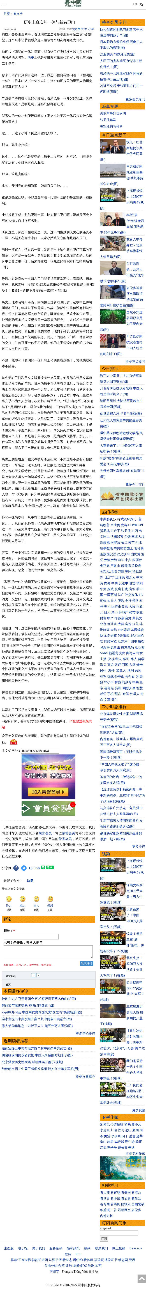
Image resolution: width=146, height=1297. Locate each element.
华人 (118, 659)
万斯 (121, 571)
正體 (135, 4)
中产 (110, 618)
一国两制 (110, 595)
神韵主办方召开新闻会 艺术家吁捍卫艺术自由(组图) (39, 1001)
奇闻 (126, 694)
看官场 (115, 1192)
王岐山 (115, 566)
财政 (139, 612)
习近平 (115, 531)
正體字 (54, 1271)
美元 (107, 606)
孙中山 (119, 676)
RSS (78, 1254)
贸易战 (105, 531)
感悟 (103, 694)
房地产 (123, 612)
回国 (125, 665)
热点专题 (110, 106)
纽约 (69, 1266)
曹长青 (123, 1147)
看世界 (105, 1198)
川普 (138, 519)
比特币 (116, 606)
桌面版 (9, 1248)
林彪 (118, 682)
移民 (126, 659)
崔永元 (131, 577)
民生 (103, 670)
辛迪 (131, 1147)
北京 (103, 624)
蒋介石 (130, 676)
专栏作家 (110, 1117)
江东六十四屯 (127, 641)
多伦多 (136, 1210)
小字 (91, 29)
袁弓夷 (139, 548)
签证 (118, 665)
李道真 (105, 1130)
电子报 (23, 1248)
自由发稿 (137, 1204)
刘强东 (112, 624)
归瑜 (113, 1130)
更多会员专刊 (135, 99)
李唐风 (116, 1136)
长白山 (115, 647)
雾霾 (127, 630)
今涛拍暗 (116, 1124)
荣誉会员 (45, 833)
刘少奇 (126, 682)
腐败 (110, 589)
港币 (114, 612)
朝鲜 (103, 601)
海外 (111, 670)
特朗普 (105, 525)
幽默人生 (129, 688)
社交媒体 (131, 595)
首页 (7, 13)
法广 (121, 595)
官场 (132, 589)
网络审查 (110, 641)
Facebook (136, 1248)
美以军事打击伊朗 (113, 113)
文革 (107, 699)
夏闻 (135, 1130)
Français (67, 1271)
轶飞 (121, 1130)
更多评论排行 (85, 1036)
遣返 (110, 665)
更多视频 (138, 1110)
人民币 (134, 606)
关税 (103, 571)
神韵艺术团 (40, 1260)
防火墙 (105, 635)
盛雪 (132, 1136)
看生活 (136, 1198)
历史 (31, 57)
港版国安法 (108, 554)
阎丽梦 (137, 560)
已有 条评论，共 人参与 (23, 942)
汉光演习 (123, 554)
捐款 (87, 1248)
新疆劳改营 (117, 653)
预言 (118, 694)
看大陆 (105, 1192)
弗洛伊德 (110, 560)
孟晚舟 (136, 566)
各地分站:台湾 (54, 1266)
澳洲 (131, 670)
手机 (110, 694)
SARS (104, 653)
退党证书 (111, 1260)
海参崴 (119, 618)
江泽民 (120, 577)
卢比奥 (115, 525)
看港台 (136, 1192)
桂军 (103, 676)
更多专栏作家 (135, 1153)
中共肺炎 (106, 519)
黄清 (107, 1136)
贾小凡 (136, 1124)
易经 (118, 688)
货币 (125, 606)
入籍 (132, 665)
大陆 (113, 630)
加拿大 (112, 601)
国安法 (115, 542)
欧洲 (91, 1266)
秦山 (103, 1142)
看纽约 (78, 1260)
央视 (111, 659)
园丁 (125, 1136)
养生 (114, 699)
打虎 (125, 589)
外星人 (135, 694)
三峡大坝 (137, 536)
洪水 (139, 542)
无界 (132, 1260)
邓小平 (109, 682)
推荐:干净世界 (21, 1260)
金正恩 (105, 566)
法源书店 (55, 1260)
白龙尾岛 (127, 647)
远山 (128, 1130)
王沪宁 (110, 577)
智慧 (139, 688)
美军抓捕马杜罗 (111, 126)
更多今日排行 (135, 484)
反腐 (118, 589)
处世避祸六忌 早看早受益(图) (121, 413)
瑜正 (139, 1142)
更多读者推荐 (85, 1078)
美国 (128, 571)
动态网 (123, 1260)
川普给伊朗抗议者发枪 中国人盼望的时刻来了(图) (37, 1057)
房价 (128, 624)
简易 (127, 1124)
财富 (103, 618)
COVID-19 (135, 525)
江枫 (103, 1147)
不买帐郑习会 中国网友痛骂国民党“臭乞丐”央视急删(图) (42, 1014)
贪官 (132, 583)
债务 (135, 601)
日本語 (93, 1271)
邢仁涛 (130, 1142)
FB (141, 595)
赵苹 (139, 1136)
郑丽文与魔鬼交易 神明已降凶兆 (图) (28, 1007)
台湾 (128, 618)
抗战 (110, 676)
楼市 (132, 612)
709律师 (123, 635)
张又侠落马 (108, 120)
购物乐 (126, 1204)
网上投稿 (118, 1248)
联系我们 (101, 1248)
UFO (121, 560)
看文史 (18, 13)
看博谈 (115, 1198)
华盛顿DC (80, 1266)
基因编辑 (137, 630)
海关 (103, 665)
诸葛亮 (109, 688)
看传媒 (88, 1260)
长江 (124, 542)
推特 (68, 1254)
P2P (120, 630)
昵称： (9, 931)
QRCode (35, 868)
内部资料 (106, 1216)
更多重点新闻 (135, 361)
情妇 (139, 583)
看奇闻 (105, 1204)
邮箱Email (105, 1228)
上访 (133, 635)
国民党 (135, 554)
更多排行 (138, 846)
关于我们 (38, 1248)
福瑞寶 (99, 1260)
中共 (128, 560)
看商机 (115, 1204)
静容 (110, 1142)
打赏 (74, 29)
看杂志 (67, 1260)
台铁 (127, 536)
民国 (138, 670)
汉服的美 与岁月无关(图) (117, 54)
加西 (98, 1266)
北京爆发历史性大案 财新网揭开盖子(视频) (32, 1064)
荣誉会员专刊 (114, 22)
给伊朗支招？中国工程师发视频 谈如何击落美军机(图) (40, 1071)
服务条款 (55, 1248)
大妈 (121, 624)
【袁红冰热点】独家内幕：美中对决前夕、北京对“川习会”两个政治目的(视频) (122, 795)
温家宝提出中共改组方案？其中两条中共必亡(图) (37, 1021)
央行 (128, 601)
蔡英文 (137, 618)
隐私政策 (73, 1248)
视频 (106, 854)
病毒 (124, 525)
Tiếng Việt (81, 1271)
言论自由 (132, 653)
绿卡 (139, 665)
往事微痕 (106, 548)
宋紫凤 (105, 1124)
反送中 (123, 583)
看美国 (126, 1192)
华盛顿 (105, 1210)
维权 (113, 635)
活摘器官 (116, 536)
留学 (141, 659)
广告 (113, 1210)
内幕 (107, 583)
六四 (134, 531)
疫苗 (131, 542)
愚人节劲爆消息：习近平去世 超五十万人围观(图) (37, 1028)
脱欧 (121, 601)
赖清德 (126, 566)
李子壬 (112, 1147)
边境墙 (112, 571)
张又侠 (126, 531)
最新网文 (124, 1210)
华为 (103, 589)
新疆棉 (105, 542)
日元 (107, 612)
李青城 (119, 1142)
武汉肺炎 (126, 519)
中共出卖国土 (123, 548)
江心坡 (139, 647)
